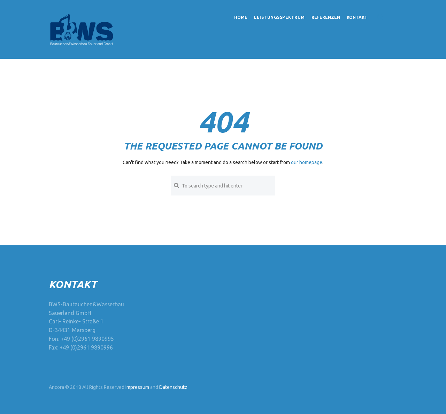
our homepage (306, 162)
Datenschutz (173, 387)
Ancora (56, 387)
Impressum (137, 387)
